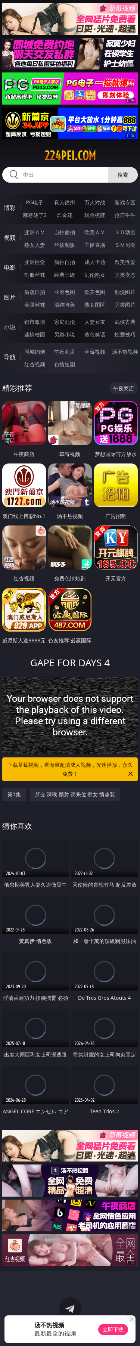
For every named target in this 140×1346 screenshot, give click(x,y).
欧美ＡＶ (94, 232)
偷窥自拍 (34, 291)
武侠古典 (125, 321)
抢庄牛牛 (125, 214)
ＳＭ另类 (125, 244)
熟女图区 (94, 304)
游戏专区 (125, 202)
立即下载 (113, 1329)
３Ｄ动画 (125, 232)
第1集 (14, 794)
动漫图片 (125, 291)
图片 (10, 297)
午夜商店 (64, 351)
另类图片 (125, 304)
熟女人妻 (34, 244)
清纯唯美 (64, 304)
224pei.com (70, 155)
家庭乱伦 (64, 321)
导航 (10, 357)
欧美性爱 (125, 262)
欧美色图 (94, 291)
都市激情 (34, 321)
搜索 (123, 174)
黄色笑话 (94, 334)
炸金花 (64, 214)
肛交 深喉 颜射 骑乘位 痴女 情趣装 (75, 794)
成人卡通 (94, 262)
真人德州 (64, 202)
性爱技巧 (125, 334)
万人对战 (94, 202)
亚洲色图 (64, 291)
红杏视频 (34, 364)
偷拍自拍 (64, 262)
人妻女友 (94, 321)
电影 (10, 267)
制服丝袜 (34, 274)
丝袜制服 (64, 244)
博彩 (10, 208)
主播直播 (94, 244)
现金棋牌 (94, 214)
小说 (10, 327)
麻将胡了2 (35, 214)
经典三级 (64, 274)
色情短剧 (64, 364)
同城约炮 (34, 351)
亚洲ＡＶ (34, 232)
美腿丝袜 (34, 304)
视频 (10, 237)
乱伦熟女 (94, 274)
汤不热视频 (125, 351)
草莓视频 (94, 351)
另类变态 (125, 274)
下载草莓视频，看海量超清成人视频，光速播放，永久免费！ (70, 769)
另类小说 (64, 334)
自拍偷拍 (64, 232)
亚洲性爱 (34, 262)
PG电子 (34, 202)
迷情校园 (34, 334)
